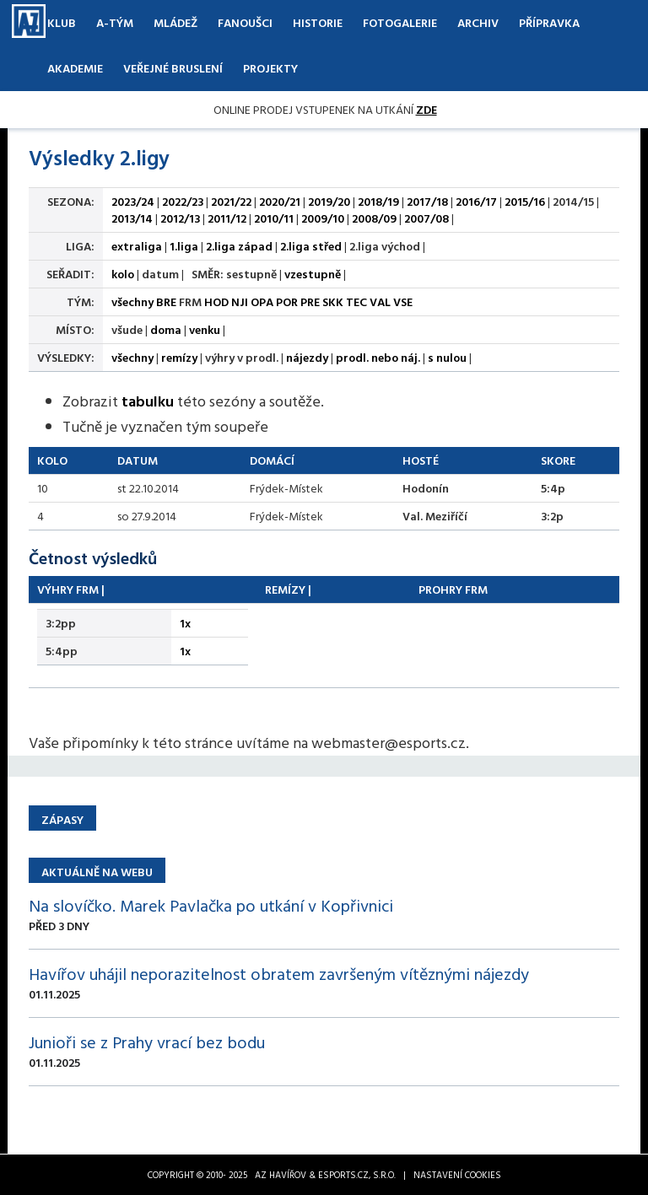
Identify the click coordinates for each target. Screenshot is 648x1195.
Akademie (75, 68)
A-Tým (114, 22)
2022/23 (182, 201)
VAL (380, 301)
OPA (262, 301)
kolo (122, 274)
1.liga (184, 246)
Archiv (478, 22)
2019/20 (329, 201)
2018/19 (378, 201)
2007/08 (426, 218)
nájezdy (307, 357)
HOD (216, 301)
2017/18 (427, 201)
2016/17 (476, 201)
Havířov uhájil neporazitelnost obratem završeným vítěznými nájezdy (279, 973)
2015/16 (525, 201)
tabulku (148, 401)
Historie (318, 22)
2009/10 (322, 218)
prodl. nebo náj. (378, 357)
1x (185, 623)
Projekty (270, 68)
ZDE (426, 109)
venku (204, 329)
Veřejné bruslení (173, 68)
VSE (403, 301)
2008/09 (374, 218)
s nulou (447, 357)
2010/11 (274, 218)
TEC (356, 301)
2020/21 (279, 201)
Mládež (175, 22)
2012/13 (180, 218)
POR (287, 301)
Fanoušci (245, 22)
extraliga (136, 246)
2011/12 (227, 218)
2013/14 (132, 218)
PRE (310, 301)
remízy (179, 357)
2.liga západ (239, 246)
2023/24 (132, 201)
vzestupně (312, 274)
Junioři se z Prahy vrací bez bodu (147, 1041)
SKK (332, 301)
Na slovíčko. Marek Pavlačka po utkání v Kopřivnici (211, 905)
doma (165, 329)
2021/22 (231, 201)
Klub (61, 22)
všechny (132, 301)
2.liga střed (311, 246)
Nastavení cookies (457, 1175)
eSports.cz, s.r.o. (357, 1175)
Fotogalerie (400, 22)
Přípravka (549, 22)
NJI (239, 301)
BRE (166, 301)
